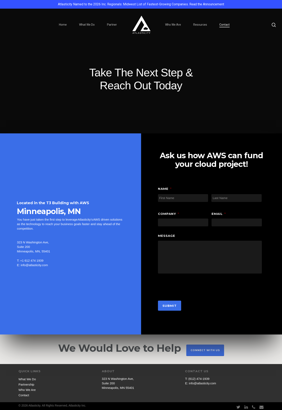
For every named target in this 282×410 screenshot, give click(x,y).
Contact (224, 24)
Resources (200, 24)
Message (166, 236)
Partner (112, 24)
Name (165, 189)
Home (63, 24)
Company (168, 214)
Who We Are (173, 24)
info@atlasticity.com (202, 383)
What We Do (87, 24)
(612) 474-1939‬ (198, 378)
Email (219, 214)
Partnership (26, 384)
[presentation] (189, 286)
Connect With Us (205, 350)
